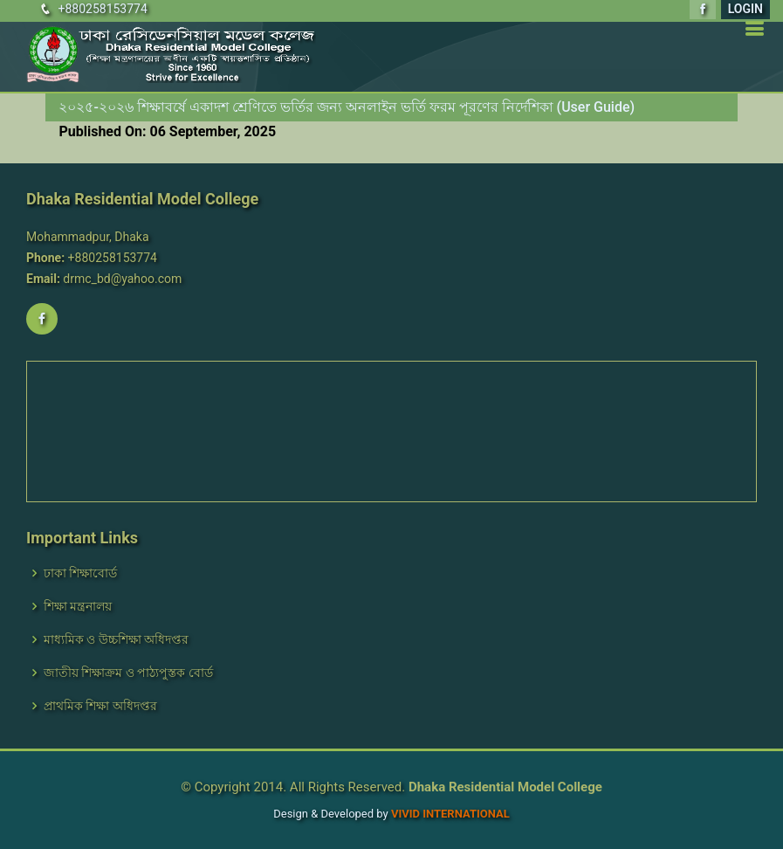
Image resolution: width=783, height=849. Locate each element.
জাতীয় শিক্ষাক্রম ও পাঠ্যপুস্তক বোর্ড (128, 672)
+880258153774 (102, 9)
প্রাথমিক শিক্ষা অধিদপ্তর (100, 706)
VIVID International (450, 813)
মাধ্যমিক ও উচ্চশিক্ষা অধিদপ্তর (116, 639)
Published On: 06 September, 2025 (167, 131)
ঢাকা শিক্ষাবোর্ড (80, 573)
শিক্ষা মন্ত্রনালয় (78, 606)
